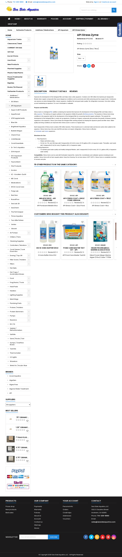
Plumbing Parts (15, 303)
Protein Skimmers (16, 311)
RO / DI (12, 324)
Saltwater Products (16, 91)
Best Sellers (12, 410)
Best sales (9, 512)
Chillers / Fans (15, 237)
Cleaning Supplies (17, 241)
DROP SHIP (12, 24)
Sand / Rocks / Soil (17, 338)
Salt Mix (12, 334)
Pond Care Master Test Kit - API (74, 249)
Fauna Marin (15, 162)
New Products (13, 64)
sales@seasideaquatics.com (44, 2)
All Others (14, 101)
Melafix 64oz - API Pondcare (47, 199)
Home (17, 19)
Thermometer (15, 353)
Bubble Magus (16, 131)
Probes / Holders (16, 307)
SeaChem (15, 208)
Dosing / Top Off (16, 255)
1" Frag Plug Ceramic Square (23, 437)
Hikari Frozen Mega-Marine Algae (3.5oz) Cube (100, 250)
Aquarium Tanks (14, 39)
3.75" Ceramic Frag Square (23, 447)
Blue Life (14, 122)
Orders (65, 509)
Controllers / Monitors (18, 245)
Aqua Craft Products (19, 110)
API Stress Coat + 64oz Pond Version (73, 199)
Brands (9, 371)
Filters (12, 264)
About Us (28, 19)
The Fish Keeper (17, 212)
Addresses (67, 516)
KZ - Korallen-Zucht (18, 174)
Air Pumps (14, 233)
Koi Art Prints (13, 56)
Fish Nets (13, 268)
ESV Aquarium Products (16, 157)
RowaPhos (15, 199)
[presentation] (37, 545)
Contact (96, 500)
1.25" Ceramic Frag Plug (23, 427)
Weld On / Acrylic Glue (18, 365)
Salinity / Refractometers (16, 329)
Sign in (96, 2)
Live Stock (12, 60)
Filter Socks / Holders (18, 260)
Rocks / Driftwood (15, 87)
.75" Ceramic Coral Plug (23, 417)
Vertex (13, 224)
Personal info (68, 506)
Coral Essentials (17, 143)
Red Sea (14, 195)
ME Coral (14, 178)
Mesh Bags (14, 299)
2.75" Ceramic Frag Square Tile (23, 457)
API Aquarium (16, 106)
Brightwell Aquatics (18, 126)
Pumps (12, 316)
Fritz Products (16, 166)
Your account (70, 500)
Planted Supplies (14, 68)
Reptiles (11, 83)
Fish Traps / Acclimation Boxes (17, 273)
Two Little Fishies (17, 220)
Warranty (41, 19)
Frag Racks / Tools (17, 282)
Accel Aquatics (15, 376)
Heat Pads (14, 286)
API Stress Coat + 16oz (100, 198)
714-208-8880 (18, 2)
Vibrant (14, 228)
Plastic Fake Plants (15, 73)
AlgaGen (12, 380)
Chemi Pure (15, 135)
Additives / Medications (14, 96)
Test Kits (13, 349)
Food (12, 278)
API (10, 393)
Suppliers (10, 399)
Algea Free (13, 384)
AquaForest (15, 114)
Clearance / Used (15, 43)
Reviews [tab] (74, 91)
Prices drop (10, 506)
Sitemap (37, 525)
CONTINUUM (15, 139)
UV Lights (13, 357)
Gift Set (11, 52)
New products (11, 509)
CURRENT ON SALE (15, 48)
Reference (81, 39)
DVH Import (15, 151)
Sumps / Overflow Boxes (17, 344)
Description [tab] (40, 91)
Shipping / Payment (84, 19)
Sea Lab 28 (15, 203)
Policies (54, 19)
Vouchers (66, 519)
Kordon (14, 170)
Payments (38, 506)
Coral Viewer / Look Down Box (17, 250)
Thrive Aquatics (17, 216)
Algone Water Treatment (19, 389)
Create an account (108, 2)
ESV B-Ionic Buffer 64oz (47, 248)
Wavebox (13, 361)
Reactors (13, 320)
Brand (98, 39)
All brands (103, 19)
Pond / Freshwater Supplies (15, 78)
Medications (16, 183)
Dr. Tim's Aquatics (18, 147)
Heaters (13, 291)
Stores (36, 528)
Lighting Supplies (16, 295)
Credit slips (67, 512)
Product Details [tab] (58, 91)
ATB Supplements (18, 118)
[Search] (98, 10)
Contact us (38, 522)
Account (67, 19)
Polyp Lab (14, 191)
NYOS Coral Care (17, 187)
